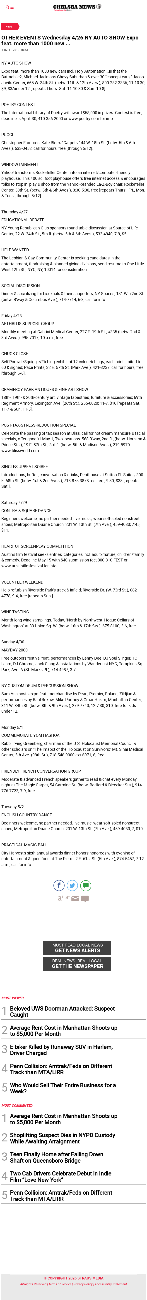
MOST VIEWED (12, 997)
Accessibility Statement (111, 1284)
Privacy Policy (83, 1284)
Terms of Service (59, 1284)
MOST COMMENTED (16, 1105)
